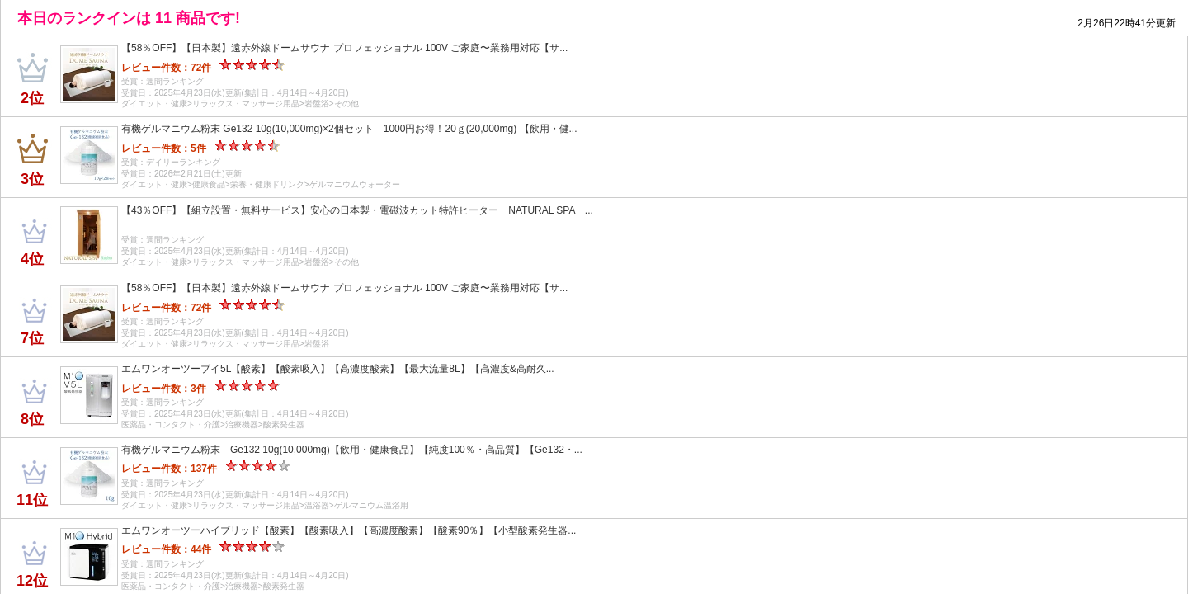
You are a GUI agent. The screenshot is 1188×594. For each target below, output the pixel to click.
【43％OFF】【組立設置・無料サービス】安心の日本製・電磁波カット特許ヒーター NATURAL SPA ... (357, 210)
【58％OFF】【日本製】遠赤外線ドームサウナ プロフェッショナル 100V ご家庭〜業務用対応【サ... (344, 48)
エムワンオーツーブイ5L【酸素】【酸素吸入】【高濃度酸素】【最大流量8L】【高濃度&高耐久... (337, 369)
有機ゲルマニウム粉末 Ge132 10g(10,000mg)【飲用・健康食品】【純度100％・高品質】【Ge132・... (351, 449)
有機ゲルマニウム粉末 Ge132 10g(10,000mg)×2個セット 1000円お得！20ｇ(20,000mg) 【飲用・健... (349, 128)
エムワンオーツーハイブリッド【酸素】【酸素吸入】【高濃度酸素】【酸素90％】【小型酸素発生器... (348, 530)
